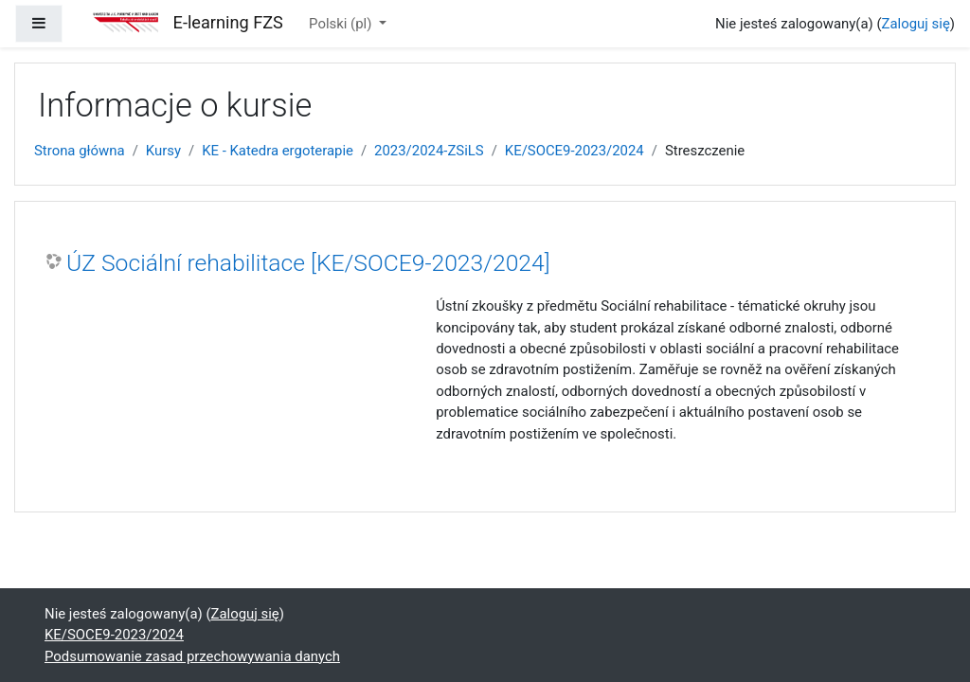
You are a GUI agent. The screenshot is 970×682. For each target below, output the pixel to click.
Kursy (163, 150)
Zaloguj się (916, 23)
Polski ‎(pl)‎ (342, 23)
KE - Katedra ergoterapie (277, 150)
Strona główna (79, 150)
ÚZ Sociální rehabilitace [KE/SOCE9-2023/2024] (308, 263)
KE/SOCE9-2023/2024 (574, 150)
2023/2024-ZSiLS (429, 150)
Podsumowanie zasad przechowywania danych (192, 656)
